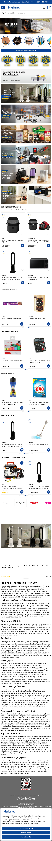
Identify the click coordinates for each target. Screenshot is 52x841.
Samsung (30, 275)
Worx (3, 484)
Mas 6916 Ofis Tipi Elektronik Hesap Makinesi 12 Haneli (39, 361)
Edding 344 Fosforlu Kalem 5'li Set (12, 360)
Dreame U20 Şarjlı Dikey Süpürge (38, 444)
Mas (29, 358)
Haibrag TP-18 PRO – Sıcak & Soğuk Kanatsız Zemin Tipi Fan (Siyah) (12, 278)
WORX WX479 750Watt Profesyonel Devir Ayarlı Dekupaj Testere (12, 487)
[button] (22, 327)
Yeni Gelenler (15, 210)
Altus (3, 238)
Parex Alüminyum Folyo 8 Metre (11, 318)
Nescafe (30, 316)
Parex (3, 316)
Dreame (30, 442)
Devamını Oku (5, 576)
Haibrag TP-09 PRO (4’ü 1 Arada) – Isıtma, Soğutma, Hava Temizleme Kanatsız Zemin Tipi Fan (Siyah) (12, 445)
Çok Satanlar (26, 210)
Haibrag (4, 275)
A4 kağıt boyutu (27, 721)
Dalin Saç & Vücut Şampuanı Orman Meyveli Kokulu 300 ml (12, 403)
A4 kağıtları (41, 728)
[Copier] (26, 26)
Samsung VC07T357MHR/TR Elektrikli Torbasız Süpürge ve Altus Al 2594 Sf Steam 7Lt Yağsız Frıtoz (39, 241)
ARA (48, 13)
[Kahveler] (17, 41)
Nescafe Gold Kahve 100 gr (36, 318)
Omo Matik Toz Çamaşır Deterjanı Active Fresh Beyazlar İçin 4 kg (38, 403)
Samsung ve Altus (32, 238)
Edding (4, 358)
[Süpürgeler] (5, 41)
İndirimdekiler (5, 210)
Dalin (3, 400)
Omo (29, 400)
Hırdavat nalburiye (7, 761)
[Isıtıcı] (29, 41)
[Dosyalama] (40, 41)
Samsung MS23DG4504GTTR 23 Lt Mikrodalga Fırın (38, 278)
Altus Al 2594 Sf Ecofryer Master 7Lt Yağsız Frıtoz (12, 241)
